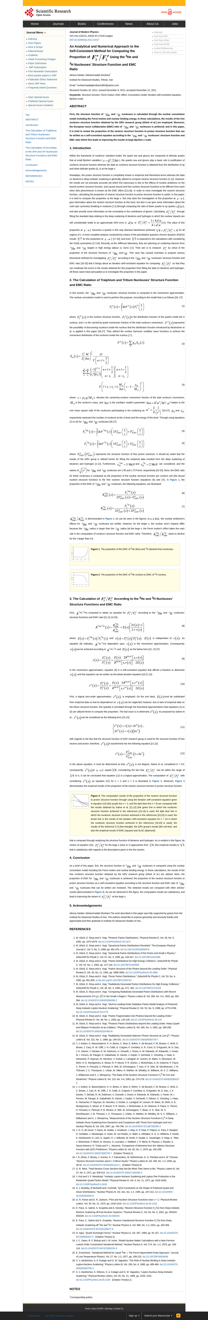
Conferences (105, 23)
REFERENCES (80, 929)
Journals (58, 23)
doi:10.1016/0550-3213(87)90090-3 (143, 1126)
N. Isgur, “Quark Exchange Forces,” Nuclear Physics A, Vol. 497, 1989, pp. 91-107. (118, 1233)
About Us (152, 23)
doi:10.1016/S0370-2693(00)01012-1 (102, 1165)
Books (82, 23)
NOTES (75, 1289)
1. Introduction (80, 148)
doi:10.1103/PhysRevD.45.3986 (141, 972)
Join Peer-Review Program (59, 1315)
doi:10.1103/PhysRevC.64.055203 (102, 1216)
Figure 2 (109, 518)
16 (163, 222)
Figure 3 (157, 781)
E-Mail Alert (34, 1315)
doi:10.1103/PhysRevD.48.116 (146, 1019)
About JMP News (36, 83)
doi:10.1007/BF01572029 (148, 988)
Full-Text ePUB (160, 44)
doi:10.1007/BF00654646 (155, 1256)
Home (35, 23)
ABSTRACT (78, 106)
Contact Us (118, 1309)
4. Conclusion (80, 857)
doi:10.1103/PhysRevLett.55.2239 (93, 1279)
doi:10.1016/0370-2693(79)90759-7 (94, 1153)
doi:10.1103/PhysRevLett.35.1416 (140, 1203)
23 (117, 826)
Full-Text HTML (160, 40)
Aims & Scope (34, 47)
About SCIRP (97, 1309)
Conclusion (32, 164)
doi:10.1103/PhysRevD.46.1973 (114, 941)
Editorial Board (34, 51)
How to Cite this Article (164, 52)
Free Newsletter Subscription (41, 71)
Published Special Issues (39, 101)
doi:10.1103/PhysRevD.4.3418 (91, 1184)
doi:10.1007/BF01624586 (147, 957)
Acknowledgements (36, 170)
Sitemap (108, 1309)
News (129, 23)
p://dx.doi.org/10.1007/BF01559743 (113, 980)
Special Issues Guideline (39, 105)
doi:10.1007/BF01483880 (126, 965)
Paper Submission (36, 63)
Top (27, 114)
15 (114, 206)
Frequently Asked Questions (41, 87)
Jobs (175, 23)
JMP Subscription (36, 67)
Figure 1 (174, 479)
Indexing (31, 39)
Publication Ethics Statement (41, 79)
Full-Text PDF (160, 36)
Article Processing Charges (41, 59)
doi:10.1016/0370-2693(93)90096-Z (99, 1000)
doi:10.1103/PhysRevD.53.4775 (92, 1012)
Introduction (32, 125)
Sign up (133, 1315)
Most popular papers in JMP (41, 75)
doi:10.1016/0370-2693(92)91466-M (94, 1031)
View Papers (33, 43)
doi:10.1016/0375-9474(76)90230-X (99, 1248)
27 (130, 335)
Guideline (32, 55)
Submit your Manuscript (157, 1315)
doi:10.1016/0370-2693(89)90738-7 (140, 1039)
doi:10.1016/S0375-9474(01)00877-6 (94, 1229)
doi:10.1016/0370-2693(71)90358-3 (124, 1172)
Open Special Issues (37, 97)
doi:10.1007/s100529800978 (134, 949)
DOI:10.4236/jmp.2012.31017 (84, 39)
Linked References (162, 48)
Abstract (157, 32)
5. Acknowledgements (86, 905)
